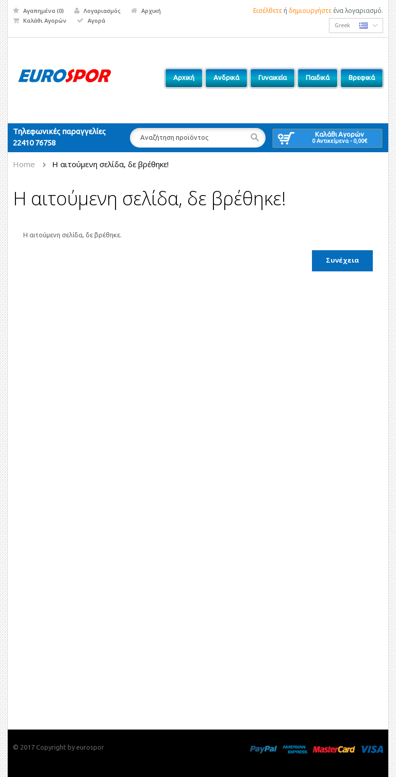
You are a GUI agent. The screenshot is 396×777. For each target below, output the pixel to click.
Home (24, 164)
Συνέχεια (342, 260)
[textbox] (197, 138)
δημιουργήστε (310, 10)
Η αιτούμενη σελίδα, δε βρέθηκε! (110, 164)
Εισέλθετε (267, 10)
